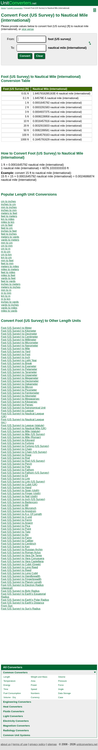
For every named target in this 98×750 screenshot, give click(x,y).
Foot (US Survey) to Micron (17, 387)
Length (6, 677)
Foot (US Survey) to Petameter (19, 369)
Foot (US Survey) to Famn (16, 537)
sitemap (52, 744)
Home (3, 8)
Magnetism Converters (16, 725)
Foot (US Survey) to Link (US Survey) (23, 481)
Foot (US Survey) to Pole (15, 466)
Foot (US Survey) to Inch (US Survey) (23, 499)
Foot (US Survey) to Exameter (18, 366)
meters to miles (10, 266)
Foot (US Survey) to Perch (16, 463)
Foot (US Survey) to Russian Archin (22, 549)
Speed (34, 689)
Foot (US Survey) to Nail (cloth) (19, 496)
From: (11, 39)
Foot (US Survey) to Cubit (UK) (19, 484)
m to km (5, 299)
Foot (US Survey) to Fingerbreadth (21, 579)
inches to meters (10, 284)
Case (60, 697)
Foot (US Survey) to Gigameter (19, 375)
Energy (6, 685)
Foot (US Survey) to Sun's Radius (21, 608)
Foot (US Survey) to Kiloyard (18, 440)
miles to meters (10, 269)
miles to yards (9, 310)
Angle (61, 689)
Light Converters (13, 716)
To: (13, 47)
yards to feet (8, 278)
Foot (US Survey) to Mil (14, 505)
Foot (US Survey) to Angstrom (18, 511)
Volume (61, 677)
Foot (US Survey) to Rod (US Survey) (23, 460)
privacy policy (37, 744)
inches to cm (8, 204)
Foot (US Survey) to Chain (16, 449)
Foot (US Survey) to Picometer (19, 390)
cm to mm (7, 245)
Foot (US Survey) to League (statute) (22, 425)
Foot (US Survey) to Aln (15, 534)
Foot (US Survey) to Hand (16, 487)
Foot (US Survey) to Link (15, 478)
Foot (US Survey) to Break (16, 363)
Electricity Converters (16, 720)
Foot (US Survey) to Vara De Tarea (21, 555)
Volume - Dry (9, 697)
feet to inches (9, 234)
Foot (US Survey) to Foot (15, 354)
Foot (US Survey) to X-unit (16, 517)
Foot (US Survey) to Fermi (16, 520)
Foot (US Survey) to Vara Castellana (22, 561)
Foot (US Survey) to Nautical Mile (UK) (23, 428)
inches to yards (10, 302)
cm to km (6, 254)
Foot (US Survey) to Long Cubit (19, 573)
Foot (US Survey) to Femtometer (20, 393)
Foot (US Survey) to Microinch (18, 508)
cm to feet (7, 225)
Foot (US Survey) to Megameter (19, 378)
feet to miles (8, 272)
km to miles (7, 219)
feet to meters (9, 216)
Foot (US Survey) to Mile (15, 348)
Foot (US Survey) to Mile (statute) (20, 431)
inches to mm (9, 210)
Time (5, 689)
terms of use (20, 744)
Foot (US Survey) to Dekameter (19, 384)
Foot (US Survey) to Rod (15, 458)
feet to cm (7, 228)
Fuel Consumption (12, 693)
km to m (5, 296)
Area (33, 681)
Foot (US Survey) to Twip (15, 531)
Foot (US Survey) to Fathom (17, 469)
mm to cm (7, 242)
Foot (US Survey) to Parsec (17, 404)
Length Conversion (15, 8)
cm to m (5, 248)
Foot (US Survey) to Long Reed (19, 567)
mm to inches (9, 207)
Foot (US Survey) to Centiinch (18, 543)
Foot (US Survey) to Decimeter (19, 333)
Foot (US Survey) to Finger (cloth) (21, 493)
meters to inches (10, 287)
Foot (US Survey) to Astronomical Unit (23, 407)
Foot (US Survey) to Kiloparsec (19, 401)
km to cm (6, 257)
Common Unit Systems (16, 735)
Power (34, 685)
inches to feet (9, 231)
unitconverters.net (86, 744)
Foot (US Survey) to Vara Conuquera (22, 558)
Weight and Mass (39, 677)
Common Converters (15, 672)
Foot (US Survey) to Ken (15, 546)
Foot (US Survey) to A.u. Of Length (21, 514)
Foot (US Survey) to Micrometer (19, 342)
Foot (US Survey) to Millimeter (18, 339)
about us (6, 744)
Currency (35, 697)
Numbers (35, 693)
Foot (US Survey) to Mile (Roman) (21, 437)
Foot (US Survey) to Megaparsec (20, 398)
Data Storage (64, 693)
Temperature (9, 681)
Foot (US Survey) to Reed (16, 570)
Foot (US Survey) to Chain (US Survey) (24, 452)
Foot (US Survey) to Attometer (18, 395)
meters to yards (10, 236)
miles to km (7, 222)
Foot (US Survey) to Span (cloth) (20, 490)
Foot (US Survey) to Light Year (19, 360)
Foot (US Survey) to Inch (15, 357)
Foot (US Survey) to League (17, 410)
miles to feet (8, 275)
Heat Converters (12, 706)
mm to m (6, 290)
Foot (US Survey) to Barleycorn (19, 502)
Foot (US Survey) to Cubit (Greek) (21, 564)
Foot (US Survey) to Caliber (17, 540)
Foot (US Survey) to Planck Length (21, 582)
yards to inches (10, 304)
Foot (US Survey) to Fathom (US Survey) (25, 472)
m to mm (6, 293)
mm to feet (7, 260)
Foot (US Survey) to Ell (14, 475)
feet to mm (7, 263)
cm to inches (8, 201)
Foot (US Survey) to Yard (15, 351)
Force (61, 685)
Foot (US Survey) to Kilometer (18, 330)
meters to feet (9, 213)
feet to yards (8, 281)
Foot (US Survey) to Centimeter (19, 336)
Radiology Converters (16, 730)
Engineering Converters (17, 701)
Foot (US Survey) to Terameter (19, 372)
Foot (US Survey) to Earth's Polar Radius (25, 599)
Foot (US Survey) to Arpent (17, 523)
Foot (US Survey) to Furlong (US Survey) (25, 446)
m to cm (5, 251)
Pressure (62, 681)
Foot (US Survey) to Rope (16, 455)
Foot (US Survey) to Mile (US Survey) (23, 434)
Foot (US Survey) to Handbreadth (20, 576)
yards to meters (10, 239)
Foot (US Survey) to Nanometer (19, 345)
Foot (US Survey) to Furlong (17, 443)
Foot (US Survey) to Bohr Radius (20, 591)
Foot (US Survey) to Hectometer (20, 381)
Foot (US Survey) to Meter (16, 327)
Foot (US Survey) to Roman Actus (21, 552)
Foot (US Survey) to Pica (15, 526)
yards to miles (9, 307)
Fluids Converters (13, 711)
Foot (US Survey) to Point (16, 528)
